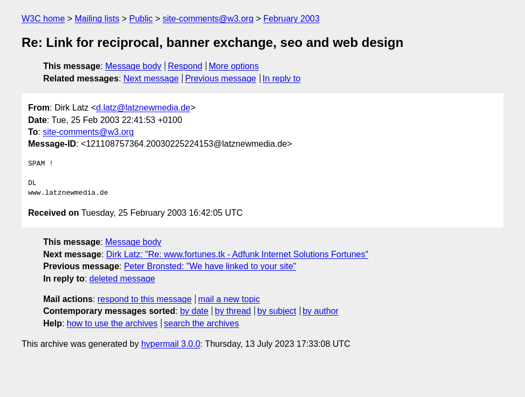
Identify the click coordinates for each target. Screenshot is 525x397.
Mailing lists (97, 18)
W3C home (43, 18)
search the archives (201, 323)
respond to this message (144, 299)
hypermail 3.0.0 (170, 343)
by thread (233, 311)
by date (194, 311)
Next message (151, 78)
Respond (185, 66)
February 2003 (292, 18)
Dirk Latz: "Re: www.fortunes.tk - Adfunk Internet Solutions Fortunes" (237, 254)
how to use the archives (112, 323)
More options (234, 66)
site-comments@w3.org (208, 18)
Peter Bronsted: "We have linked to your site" (210, 266)
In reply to (281, 78)
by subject (276, 311)
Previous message (221, 78)
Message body (133, 66)
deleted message (122, 278)
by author (320, 311)
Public (141, 18)
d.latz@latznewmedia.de (143, 107)
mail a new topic (229, 299)
